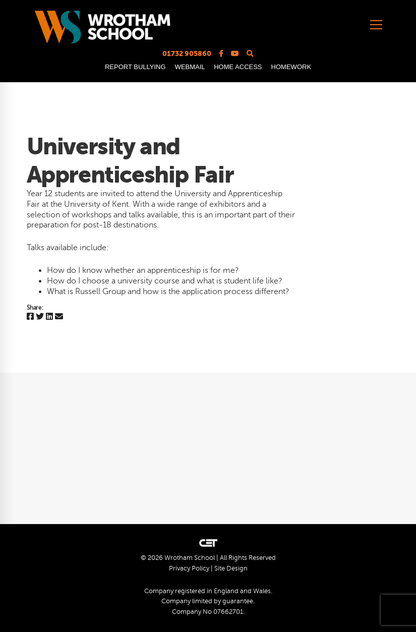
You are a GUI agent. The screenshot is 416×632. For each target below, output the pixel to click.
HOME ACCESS (238, 67)
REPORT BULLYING (135, 67)
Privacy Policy (189, 568)
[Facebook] (30, 317)
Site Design (231, 568)
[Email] (59, 317)
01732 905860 (186, 53)
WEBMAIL (190, 67)
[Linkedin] (49, 317)
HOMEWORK (291, 67)
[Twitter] (40, 317)
